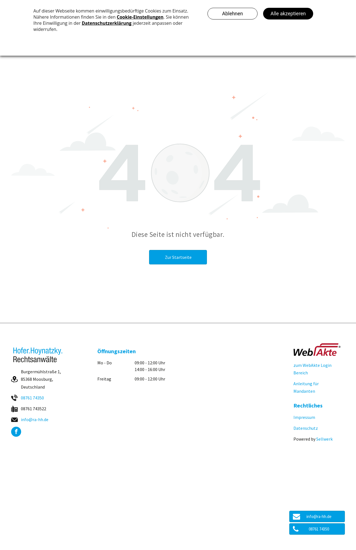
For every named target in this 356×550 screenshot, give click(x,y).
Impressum (304, 417)
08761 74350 (32, 398)
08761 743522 (33, 408)
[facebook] (16, 432)
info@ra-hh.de (34, 419)
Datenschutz (305, 428)
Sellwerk (324, 439)
